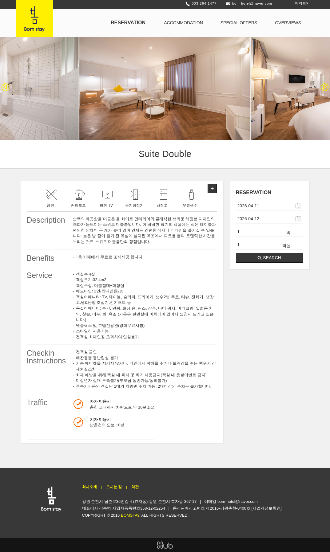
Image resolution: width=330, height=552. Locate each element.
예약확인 (302, 3)
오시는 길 (114, 487)
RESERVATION (128, 22)
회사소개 (89, 487)
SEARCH (269, 257)
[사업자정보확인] (266, 508)
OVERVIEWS (288, 22)
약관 (135, 487)
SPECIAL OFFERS (239, 22)
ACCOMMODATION (183, 22)
